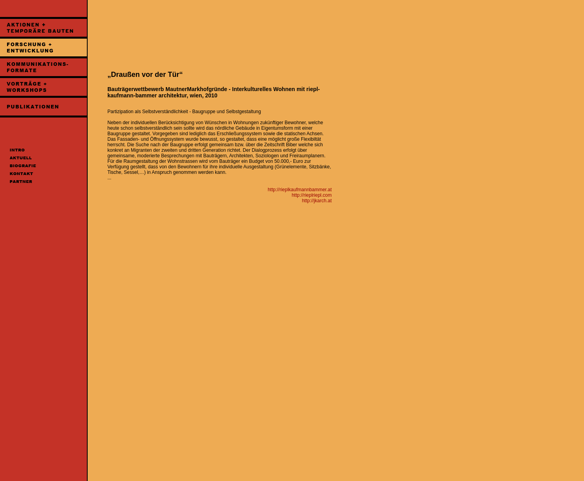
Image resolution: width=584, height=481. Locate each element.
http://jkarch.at (317, 200)
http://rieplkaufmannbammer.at (300, 189)
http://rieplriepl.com (312, 195)
